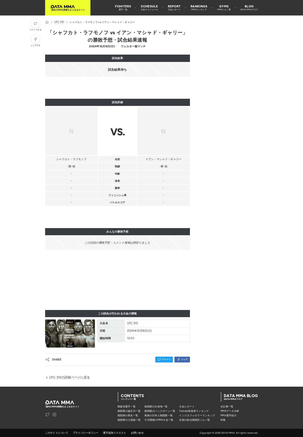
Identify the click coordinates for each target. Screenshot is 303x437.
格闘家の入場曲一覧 (129, 419)
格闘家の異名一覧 (128, 415)
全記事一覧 (227, 406)
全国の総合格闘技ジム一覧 (194, 419)
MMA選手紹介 (229, 415)
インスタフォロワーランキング (197, 415)
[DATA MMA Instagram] (54, 414)
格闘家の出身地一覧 (155, 406)
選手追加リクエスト (114, 432)
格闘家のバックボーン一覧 (159, 411)
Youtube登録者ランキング (194, 411)
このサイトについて (56, 432)
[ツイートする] (35, 25)
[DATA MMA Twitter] (47, 414)
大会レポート (187, 406)
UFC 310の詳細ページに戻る (67, 377)
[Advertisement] (115, 87)
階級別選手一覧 (127, 406)
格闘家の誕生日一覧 (129, 411)
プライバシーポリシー (86, 432)
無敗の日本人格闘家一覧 (158, 415)
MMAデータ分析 (230, 411)
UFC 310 (59, 22)
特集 (223, 419)
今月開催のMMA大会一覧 (158, 419)
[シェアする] (35, 41)
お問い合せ (137, 432)
